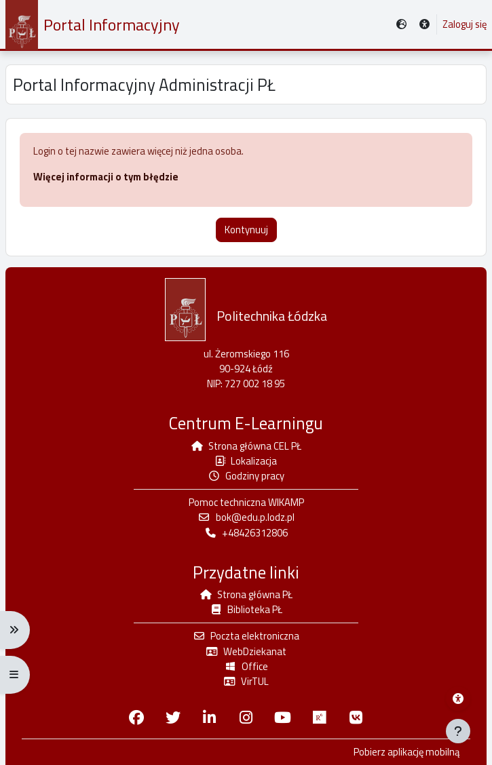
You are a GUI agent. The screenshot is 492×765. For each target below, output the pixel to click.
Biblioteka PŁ (246, 609)
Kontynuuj (246, 229)
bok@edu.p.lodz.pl (245, 517)
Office (246, 666)
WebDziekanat (246, 651)
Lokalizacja (246, 461)
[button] (424, 24)
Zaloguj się (464, 24)
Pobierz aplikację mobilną (406, 752)
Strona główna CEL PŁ (246, 446)
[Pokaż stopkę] (458, 731)
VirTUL (246, 681)
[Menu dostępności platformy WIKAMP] (458, 698)
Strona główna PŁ (246, 594)
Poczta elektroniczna (246, 636)
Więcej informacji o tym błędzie (105, 176)
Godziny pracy (246, 476)
